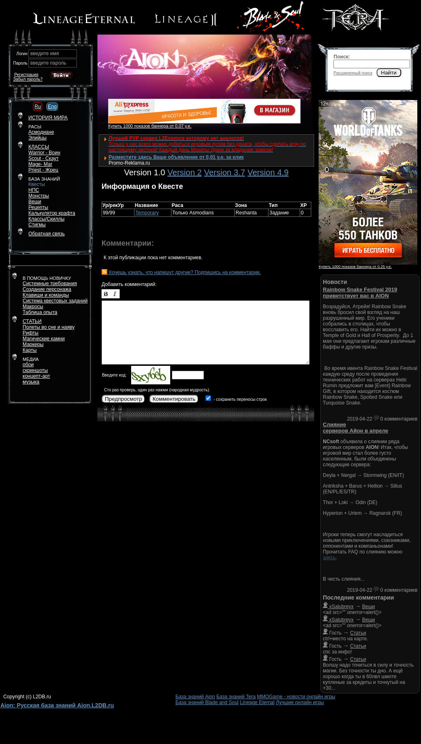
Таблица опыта (40, 312)
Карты (30, 350)
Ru (38, 106)
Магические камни (44, 339)
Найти (389, 73)
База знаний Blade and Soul (207, 702)
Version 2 (184, 172)
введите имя (44, 53)
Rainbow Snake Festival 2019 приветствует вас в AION (360, 292)
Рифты (30, 333)
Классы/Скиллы (46, 219)
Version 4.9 (268, 172)
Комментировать (174, 399)
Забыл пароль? (28, 79)
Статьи (358, 633)
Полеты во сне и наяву (49, 327)
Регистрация (26, 74)
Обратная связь (46, 234)
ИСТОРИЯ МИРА (47, 118)
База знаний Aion (195, 697)
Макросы (33, 306)
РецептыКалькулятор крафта (51, 210)
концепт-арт (36, 376)
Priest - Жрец (43, 170)
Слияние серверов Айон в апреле (355, 427)
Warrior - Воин (44, 153)
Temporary (147, 213)
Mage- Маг (40, 164)
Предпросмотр (123, 399)
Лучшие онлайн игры (300, 702)
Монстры (38, 196)
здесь (329, 557)
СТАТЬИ (32, 321)
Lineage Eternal (257, 702)
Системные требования (50, 283)
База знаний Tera (235, 697)
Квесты (36, 184)
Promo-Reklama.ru (129, 163)
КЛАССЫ (38, 147)
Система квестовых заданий (55, 301)
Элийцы (37, 138)
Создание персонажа (47, 289)
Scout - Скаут (43, 158)
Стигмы (37, 225)
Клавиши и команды (46, 295)
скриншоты (35, 370)
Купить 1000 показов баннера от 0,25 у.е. (355, 267)
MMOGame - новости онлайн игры (296, 697)
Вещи (34, 202)
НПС (33, 190)
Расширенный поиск (352, 73)
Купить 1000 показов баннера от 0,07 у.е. (150, 125)
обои (28, 364)
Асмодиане (41, 132)
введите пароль (48, 63)
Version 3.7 (224, 172)
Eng (52, 106)
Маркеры (33, 344)
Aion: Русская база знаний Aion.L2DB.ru (57, 705)
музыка (31, 382)
